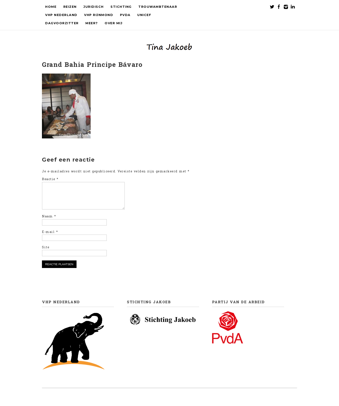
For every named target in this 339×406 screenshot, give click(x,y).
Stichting (121, 7)
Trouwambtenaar (157, 7)
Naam (49, 221)
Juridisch (93, 7)
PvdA (125, 15)
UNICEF (144, 15)
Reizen (70, 7)
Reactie (50, 179)
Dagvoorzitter (62, 23)
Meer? (91, 23)
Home (50, 7)
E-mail (50, 237)
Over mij (113, 23)
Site (45, 252)
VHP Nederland (61, 15)
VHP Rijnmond (98, 15)
